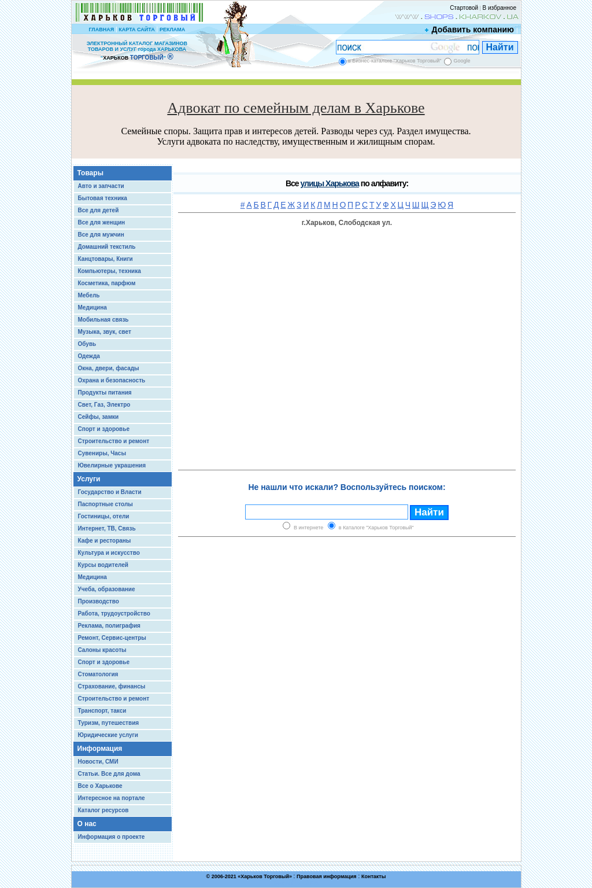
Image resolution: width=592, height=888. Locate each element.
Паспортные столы (105, 504)
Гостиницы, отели (104, 516)
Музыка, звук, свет (104, 332)
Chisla (310, 882)
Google (461, 61)
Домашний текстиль (107, 247)
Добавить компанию (470, 29)
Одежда (89, 356)
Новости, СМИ (98, 761)
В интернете (308, 527)
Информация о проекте (111, 837)
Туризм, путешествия (108, 723)
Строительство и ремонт (114, 441)
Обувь (87, 344)
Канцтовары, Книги (105, 259)
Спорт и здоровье (104, 429)
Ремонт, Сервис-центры (112, 638)
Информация (100, 749)
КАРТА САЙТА (136, 29)
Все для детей (98, 210)
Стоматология (98, 674)
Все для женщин (101, 222)
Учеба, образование (106, 589)
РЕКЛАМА (172, 29)
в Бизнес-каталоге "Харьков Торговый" (394, 61)
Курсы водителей (103, 565)
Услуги (89, 479)
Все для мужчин (101, 234)
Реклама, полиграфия (109, 625)
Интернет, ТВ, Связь (107, 528)
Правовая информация (327, 876)
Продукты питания (105, 392)
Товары (90, 173)
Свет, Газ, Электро (104, 404)
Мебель (89, 295)
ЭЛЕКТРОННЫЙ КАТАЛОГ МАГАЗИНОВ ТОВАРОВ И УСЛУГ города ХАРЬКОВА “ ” (137, 50)
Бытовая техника (102, 198)
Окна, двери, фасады (108, 368)
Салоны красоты (102, 650)
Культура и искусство (109, 553)
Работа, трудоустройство (114, 613)
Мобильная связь (103, 319)
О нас (87, 824)
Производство (98, 601)
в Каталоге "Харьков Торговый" (376, 527)
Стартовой (464, 8)
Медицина (92, 307)
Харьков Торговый (264, 876)
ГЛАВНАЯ (101, 29)
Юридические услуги (108, 735)
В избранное (499, 8)
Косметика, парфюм (107, 283)
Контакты (373, 876)
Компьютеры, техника (109, 271)
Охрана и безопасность (112, 380)
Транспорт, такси (102, 711)
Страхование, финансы (112, 686)
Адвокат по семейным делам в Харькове (295, 108)
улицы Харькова (329, 183)
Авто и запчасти (101, 186)
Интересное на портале (111, 798)
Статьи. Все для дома (109, 774)
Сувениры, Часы (102, 453)
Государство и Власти (110, 492)
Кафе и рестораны (104, 540)
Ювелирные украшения (112, 465)
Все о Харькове (100, 786)
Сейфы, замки (98, 417)
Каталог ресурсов (103, 810)
